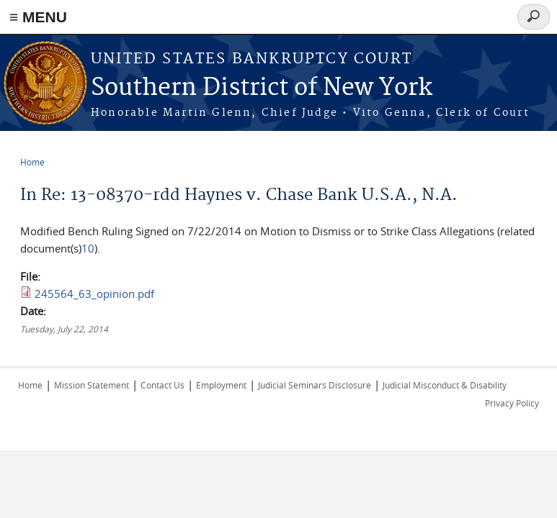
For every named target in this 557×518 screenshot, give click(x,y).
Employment (221, 385)
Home (32, 162)
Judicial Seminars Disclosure (314, 385)
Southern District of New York (261, 88)
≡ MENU (38, 17)
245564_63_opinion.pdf (94, 293)
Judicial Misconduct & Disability (445, 385)
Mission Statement (91, 385)
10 (87, 248)
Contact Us (162, 385)
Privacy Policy (512, 403)
